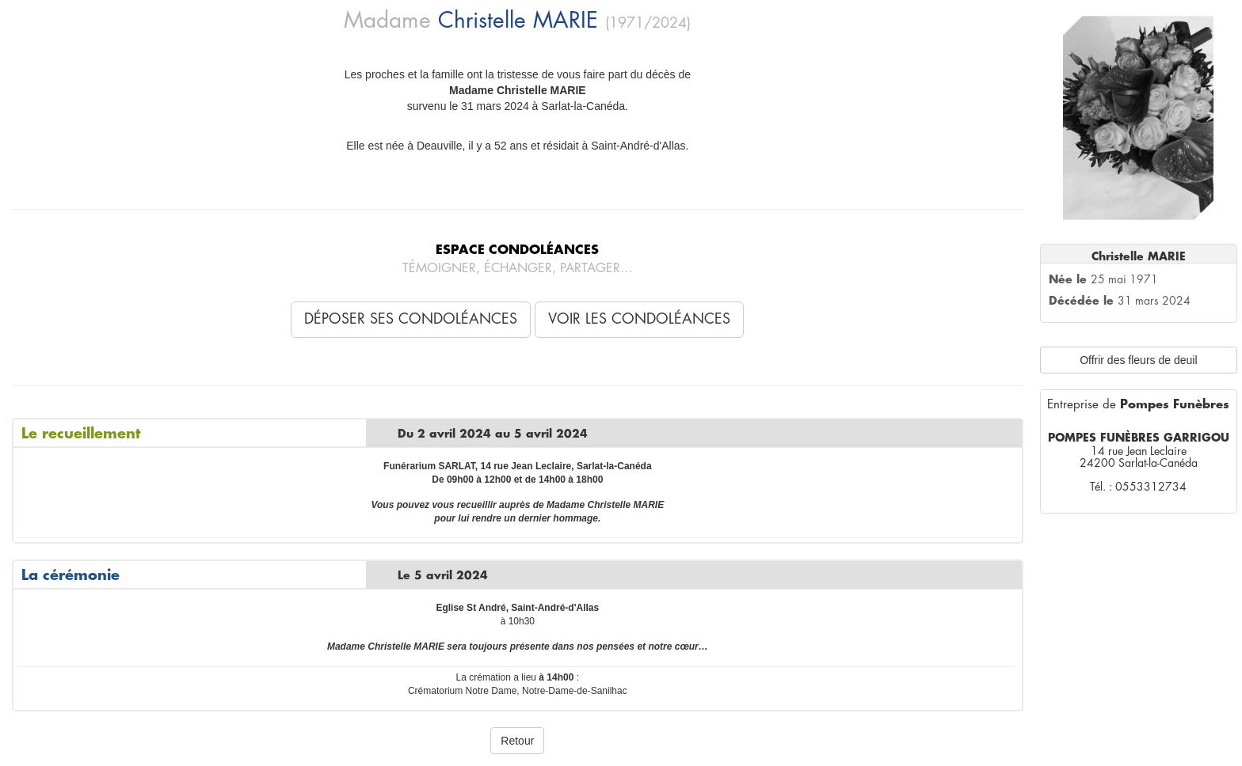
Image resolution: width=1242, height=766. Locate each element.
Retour (517, 740)
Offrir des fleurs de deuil (1138, 360)
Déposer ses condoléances (410, 319)
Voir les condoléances (639, 319)
